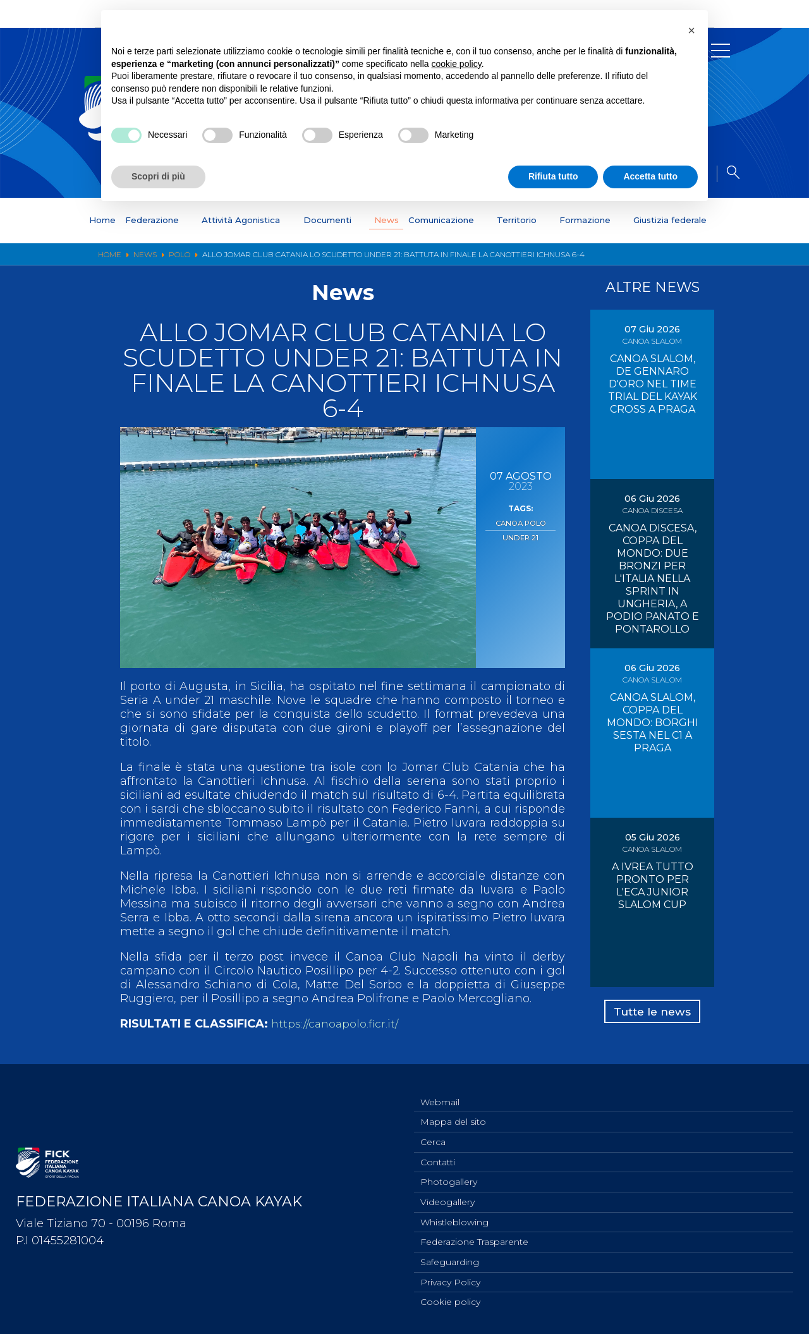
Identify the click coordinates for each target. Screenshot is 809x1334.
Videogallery (447, 1197)
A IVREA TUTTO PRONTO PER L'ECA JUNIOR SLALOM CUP (652, 886)
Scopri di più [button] (158, 176)
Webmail (439, 1093)
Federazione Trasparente (474, 1239)
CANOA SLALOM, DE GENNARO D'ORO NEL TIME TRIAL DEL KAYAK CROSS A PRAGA (652, 384)
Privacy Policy (450, 1281)
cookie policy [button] (457, 64)
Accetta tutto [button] (650, 176)
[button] (691, 30)
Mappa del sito (453, 1114)
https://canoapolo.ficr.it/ (337, 1024)
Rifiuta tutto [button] (553, 176)
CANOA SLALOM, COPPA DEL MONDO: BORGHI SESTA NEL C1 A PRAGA (652, 722)
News (384, 220)
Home (71, 220)
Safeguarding (449, 1260)
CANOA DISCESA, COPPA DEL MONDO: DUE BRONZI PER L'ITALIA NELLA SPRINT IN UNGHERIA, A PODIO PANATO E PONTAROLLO (652, 578)
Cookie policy (450, 1301)
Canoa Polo (520, 522)
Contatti (437, 1155)
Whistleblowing (454, 1218)
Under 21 (521, 535)
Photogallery (448, 1176)
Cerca (433, 1135)
